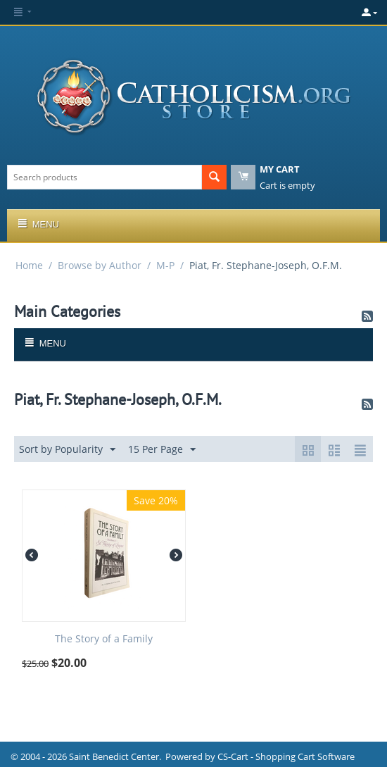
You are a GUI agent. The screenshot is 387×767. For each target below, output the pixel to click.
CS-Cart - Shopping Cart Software (286, 756)
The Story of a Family (104, 639)
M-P (165, 265)
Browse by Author (99, 265)
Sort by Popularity (67, 449)
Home (29, 265)
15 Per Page (162, 449)
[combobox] (104, 177)
